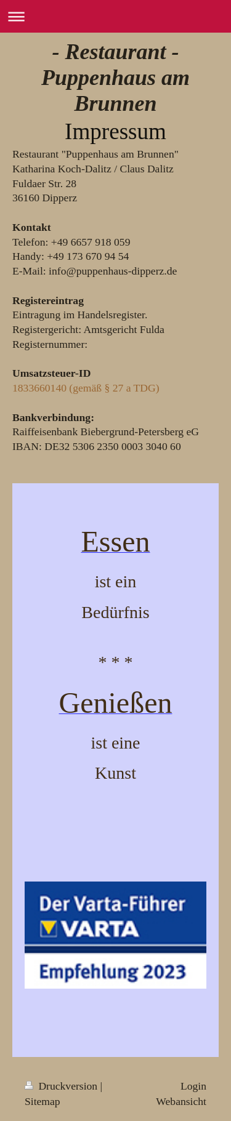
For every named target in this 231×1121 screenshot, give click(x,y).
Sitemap (42, 1101)
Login (193, 1086)
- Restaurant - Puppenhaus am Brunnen (115, 77)
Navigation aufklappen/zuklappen (115, 16)
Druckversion (62, 1086)
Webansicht (181, 1101)
